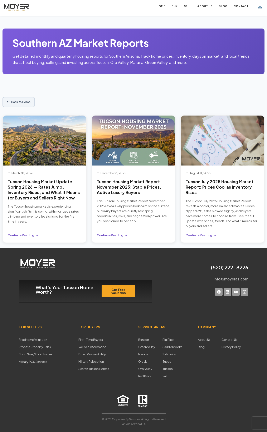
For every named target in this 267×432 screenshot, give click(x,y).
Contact (241, 6)
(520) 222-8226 (229, 267)
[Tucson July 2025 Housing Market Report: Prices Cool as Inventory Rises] (222, 140)
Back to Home (18, 102)
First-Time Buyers (90, 339)
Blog (223, 6)
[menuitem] (260, 8)
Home (160, 6)
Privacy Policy (230, 347)
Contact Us (229, 339)
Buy (175, 6)
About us (205, 6)
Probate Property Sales (35, 347)
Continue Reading (21, 235)
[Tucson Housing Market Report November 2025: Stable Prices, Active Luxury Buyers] (133, 140)
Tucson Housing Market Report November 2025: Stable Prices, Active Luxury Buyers (129, 187)
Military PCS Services (33, 361)
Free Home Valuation (33, 339)
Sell (187, 6)
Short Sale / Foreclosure (35, 354)
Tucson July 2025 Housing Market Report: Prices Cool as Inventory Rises (219, 187)
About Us (204, 339)
